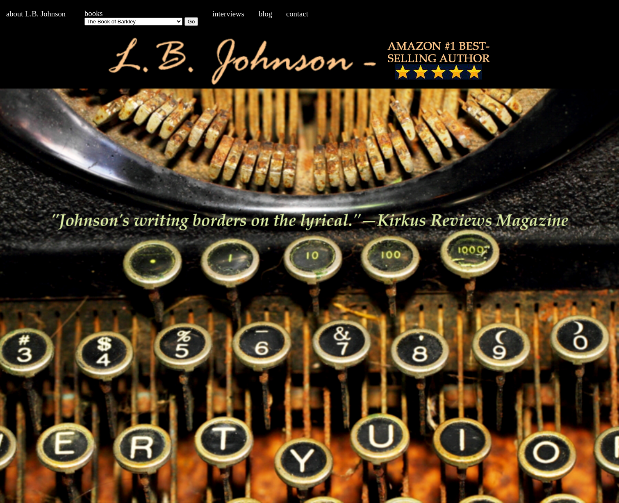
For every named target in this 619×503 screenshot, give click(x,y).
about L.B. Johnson (36, 13)
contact (297, 13)
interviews (228, 13)
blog (265, 13)
